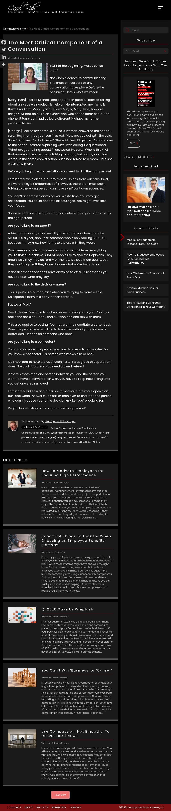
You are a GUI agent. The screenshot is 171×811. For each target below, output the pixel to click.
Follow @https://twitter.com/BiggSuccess (73, 428)
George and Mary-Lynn (60, 421)
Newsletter (59, 807)
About (29, 807)
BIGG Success (96, 432)
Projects (42, 807)
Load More (60, 795)
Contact (75, 807)
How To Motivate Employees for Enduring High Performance (145, 259)
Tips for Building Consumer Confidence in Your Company (146, 305)
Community (14, 807)
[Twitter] (3, 49)
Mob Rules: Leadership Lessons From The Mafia (142, 242)
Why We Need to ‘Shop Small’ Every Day (146, 275)
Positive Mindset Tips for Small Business (142, 290)
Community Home (14, 28)
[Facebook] (3, 42)
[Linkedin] (3, 57)
